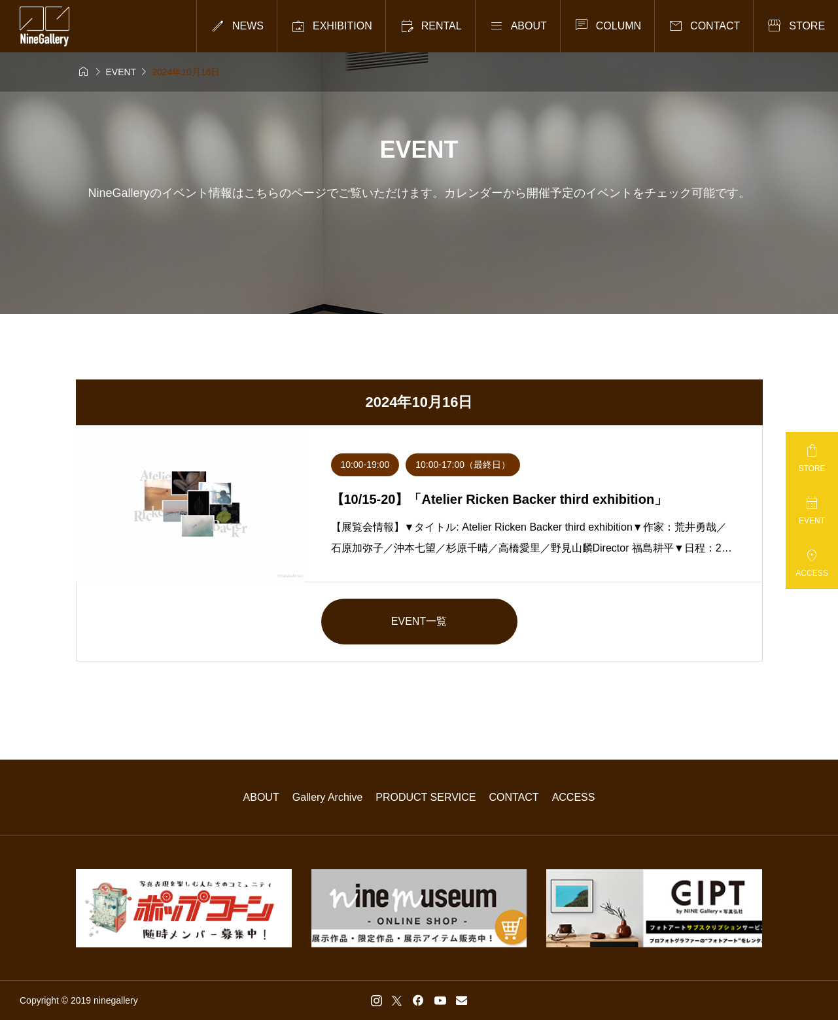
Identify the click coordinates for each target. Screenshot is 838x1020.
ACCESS (573, 797)
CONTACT (514, 797)
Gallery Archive (327, 797)
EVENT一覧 (419, 621)
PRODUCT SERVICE (425, 797)
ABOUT (261, 797)
